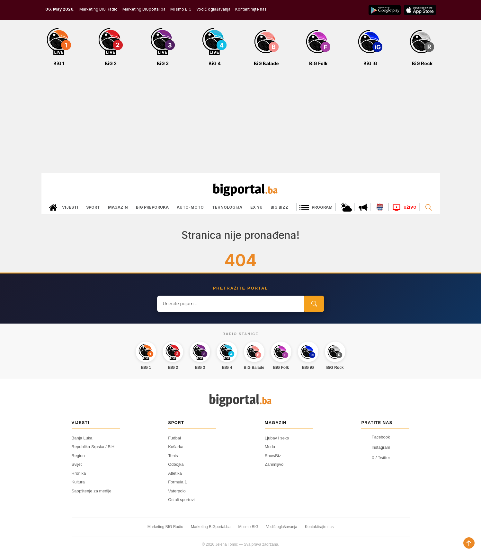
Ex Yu (256, 207)
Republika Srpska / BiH (93, 446)
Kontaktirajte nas (251, 9)
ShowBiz (273, 455)
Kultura (78, 482)
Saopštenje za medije (91, 491)
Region (78, 455)
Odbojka (175, 464)
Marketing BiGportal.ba (143, 9)
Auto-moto (190, 207)
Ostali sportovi (181, 499)
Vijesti (70, 207)
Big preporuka (152, 207)
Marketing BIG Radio (98, 9)
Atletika (175, 473)
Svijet (77, 464)
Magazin (118, 207)
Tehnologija (227, 207)
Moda (270, 446)
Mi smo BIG (248, 527)
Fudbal (174, 438)
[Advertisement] (240, 123)
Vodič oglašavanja (213, 9)
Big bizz (279, 207)
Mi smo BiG (181, 9)
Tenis (173, 455)
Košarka (175, 446)
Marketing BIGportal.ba (210, 527)
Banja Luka (82, 438)
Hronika (79, 473)
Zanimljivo (274, 464)
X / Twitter (375, 457)
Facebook (375, 437)
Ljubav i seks (277, 438)
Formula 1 (177, 482)
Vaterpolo (177, 491)
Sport (93, 207)
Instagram (375, 447)
